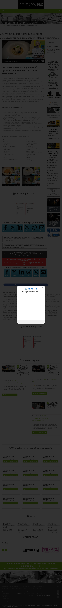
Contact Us (31, 322)
